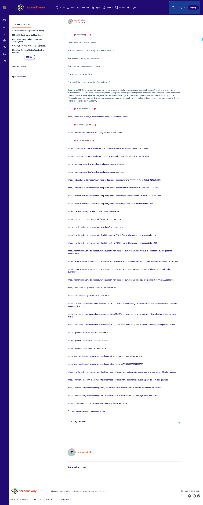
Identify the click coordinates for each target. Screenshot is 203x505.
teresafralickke (81, 20)
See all (31, 57)
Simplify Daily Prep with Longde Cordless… (30, 46)
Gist (103, 411)
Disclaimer (52, 499)
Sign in (182, 7)
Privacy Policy (38, 499)
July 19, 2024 (80, 22)
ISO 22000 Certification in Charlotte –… (29, 35)
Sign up (193, 7)
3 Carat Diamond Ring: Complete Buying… (29, 31)
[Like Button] (71, 30)
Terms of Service (65, 499)
